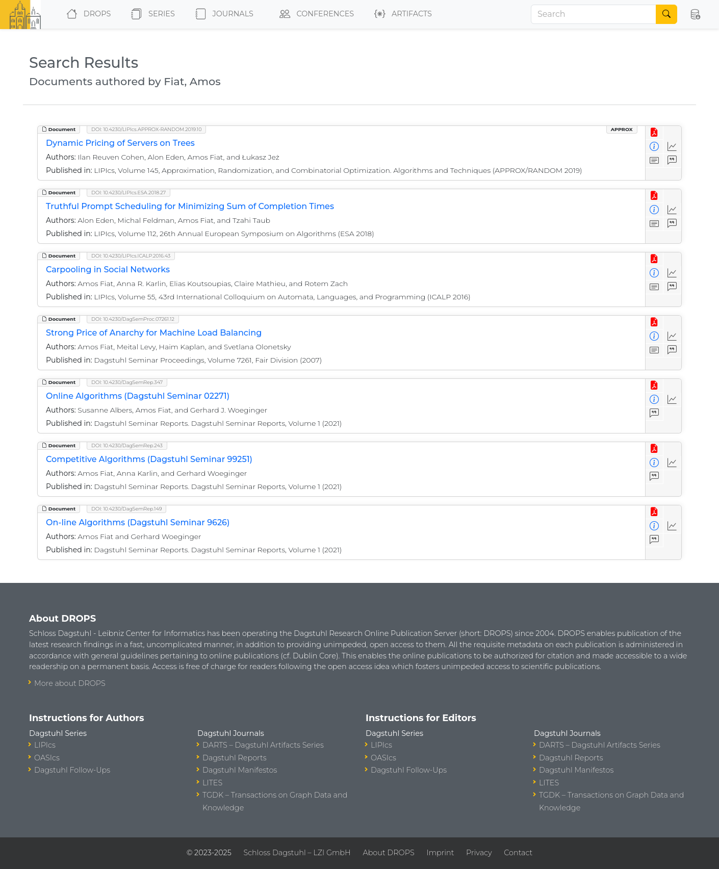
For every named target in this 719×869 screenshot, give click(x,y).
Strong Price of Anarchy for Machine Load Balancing (154, 333)
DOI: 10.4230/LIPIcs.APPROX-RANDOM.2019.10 (146, 129)
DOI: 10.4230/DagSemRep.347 (127, 382)
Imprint (440, 852)
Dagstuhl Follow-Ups (72, 770)
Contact (518, 852)
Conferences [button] (314, 14)
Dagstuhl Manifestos (239, 770)
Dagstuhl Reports (234, 757)
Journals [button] (222, 14)
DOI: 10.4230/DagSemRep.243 (127, 445)
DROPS (86, 14)
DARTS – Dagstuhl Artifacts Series (263, 745)
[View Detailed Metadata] (654, 147)
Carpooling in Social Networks (108, 269)
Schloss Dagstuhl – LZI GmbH (296, 852)
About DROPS (388, 852)
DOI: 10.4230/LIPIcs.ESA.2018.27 (128, 192)
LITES (212, 782)
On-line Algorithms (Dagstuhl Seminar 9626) (137, 522)
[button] (695, 14)
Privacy (479, 852)
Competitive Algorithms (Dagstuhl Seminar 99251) (149, 459)
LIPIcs (45, 745)
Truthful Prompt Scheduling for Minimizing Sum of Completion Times (190, 206)
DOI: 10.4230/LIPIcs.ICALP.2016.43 (130, 256)
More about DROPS (70, 683)
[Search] (593, 14)
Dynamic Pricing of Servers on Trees (120, 143)
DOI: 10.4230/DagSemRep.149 (126, 509)
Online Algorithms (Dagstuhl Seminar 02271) (137, 396)
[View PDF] (654, 133)
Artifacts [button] (401, 14)
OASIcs (47, 757)
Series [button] (150, 14)
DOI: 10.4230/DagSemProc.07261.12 (132, 319)
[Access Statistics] (672, 147)
